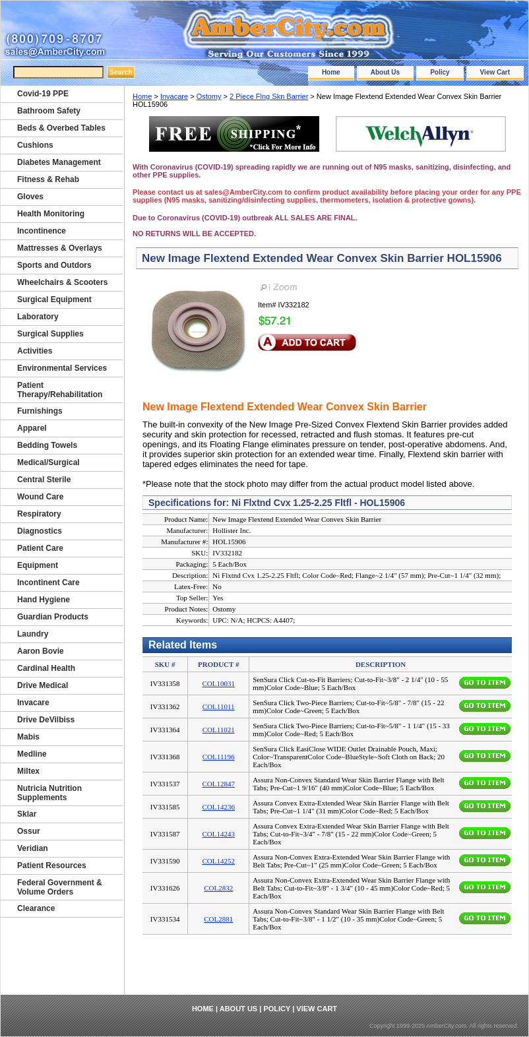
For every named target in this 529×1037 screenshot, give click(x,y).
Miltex (28, 771)
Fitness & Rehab (48, 179)
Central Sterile (44, 479)
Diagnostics (39, 531)
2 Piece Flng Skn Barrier (269, 96)
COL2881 (218, 919)
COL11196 (218, 757)
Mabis (28, 736)
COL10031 (218, 683)
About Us (385, 72)
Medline (32, 754)
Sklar (26, 814)
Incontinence (41, 231)
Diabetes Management (59, 162)
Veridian (32, 848)
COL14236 (218, 807)
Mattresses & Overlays (59, 248)
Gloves (30, 196)
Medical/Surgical (48, 462)
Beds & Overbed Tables (61, 128)
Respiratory (39, 513)
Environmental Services (62, 368)
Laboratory (38, 316)
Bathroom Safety (48, 110)
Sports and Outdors (54, 265)
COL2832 (218, 888)
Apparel (32, 428)
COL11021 (218, 730)
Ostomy (209, 96)
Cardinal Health (46, 668)
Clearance (36, 908)
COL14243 (218, 834)
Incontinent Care (48, 582)
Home (331, 72)
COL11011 (218, 706)
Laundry (32, 634)
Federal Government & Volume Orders (59, 887)
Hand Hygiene (43, 599)
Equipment (37, 565)
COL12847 (218, 784)
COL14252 (218, 861)
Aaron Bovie (40, 651)
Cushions (35, 145)
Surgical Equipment (54, 299)
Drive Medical (42, 685)
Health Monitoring (50, 213)
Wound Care (40, 496)
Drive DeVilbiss (46, 719)
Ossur (28, 831)
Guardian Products (52, 616)
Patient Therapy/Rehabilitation (59, 390)
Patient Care (40, 548)
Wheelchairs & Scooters (62, 282)
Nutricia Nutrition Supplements (49, 793)
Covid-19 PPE (43, 93)
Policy (439, 72)
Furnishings (40, 411)
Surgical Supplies (50, 333)
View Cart (495, 72)
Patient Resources (51, 865)
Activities (34, 351)
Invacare (174, 96)
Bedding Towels (47, 445)
